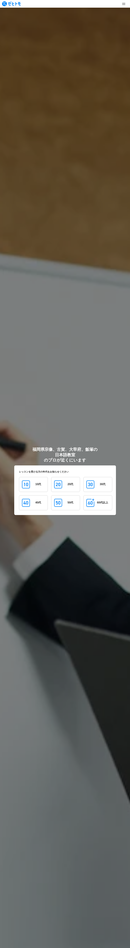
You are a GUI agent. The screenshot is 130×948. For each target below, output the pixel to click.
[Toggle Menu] (124, 4)
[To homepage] (11, 4)
